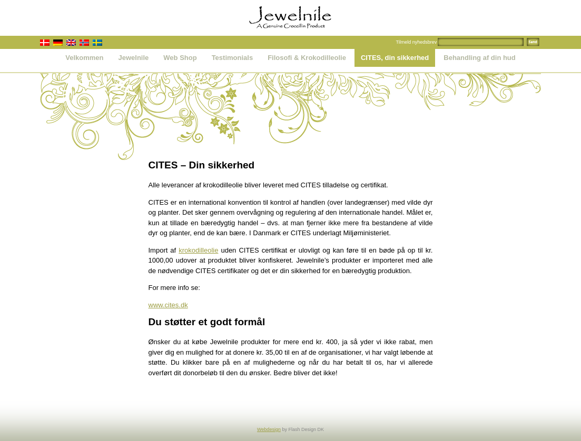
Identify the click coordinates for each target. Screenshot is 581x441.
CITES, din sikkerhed (395, 58)
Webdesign (269, 429)
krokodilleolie (198, 250)
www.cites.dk (168, 305)
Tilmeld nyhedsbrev (416, 42)
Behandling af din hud (480, 58)
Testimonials (232, 58)
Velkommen (84, 58)
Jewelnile (134, 58)
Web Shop (179, 58)
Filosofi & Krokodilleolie (307, 58)
